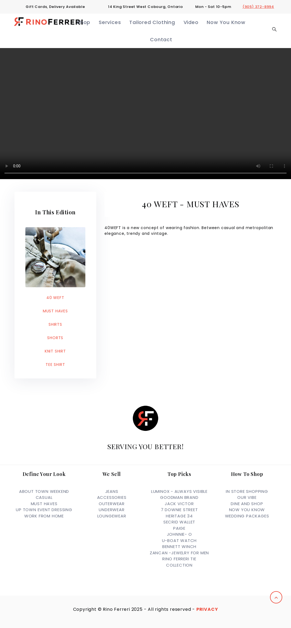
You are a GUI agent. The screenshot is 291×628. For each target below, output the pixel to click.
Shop (83, 22)
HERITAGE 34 (179, 516)
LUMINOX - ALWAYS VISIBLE (179, 491)
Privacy (207, 609)
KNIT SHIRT (55, 351)
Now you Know (247, 510)
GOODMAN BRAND (179, 497)
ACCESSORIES (112, 497)
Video (191, 22)
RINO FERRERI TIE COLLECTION (179, 562)
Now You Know (226, 22)
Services (110, 22)
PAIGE (179, 528)
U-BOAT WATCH (179, 540)
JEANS (111, 491)
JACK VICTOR (179, 503)
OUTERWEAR (112, 503)
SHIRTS (55, 324)
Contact (161, 39)
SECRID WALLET (179, 522)
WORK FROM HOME (44, 516)
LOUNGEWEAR (111, 516)
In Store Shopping (247, 491)
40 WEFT (55, 297)
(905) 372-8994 (258, 6)
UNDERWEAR (111, 510)
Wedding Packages (247, 516)
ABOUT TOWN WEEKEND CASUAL (44, 494)
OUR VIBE (246, 497)
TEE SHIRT (55, 364)
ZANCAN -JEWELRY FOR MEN (179, 553)
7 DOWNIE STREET (179, 510)
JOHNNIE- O (179, 534)
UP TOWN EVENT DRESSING (44, 510)
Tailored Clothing (152, 22)
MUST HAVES (55, 311)
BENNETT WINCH (179, 546)
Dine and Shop (247, 503)
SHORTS (55, 337)
